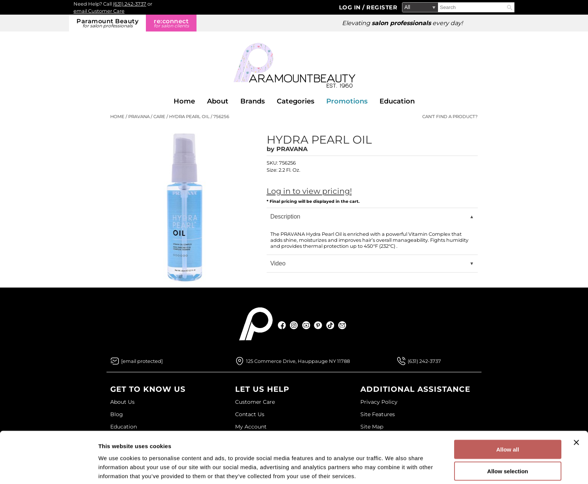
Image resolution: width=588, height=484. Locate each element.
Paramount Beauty (107, 23)
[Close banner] (576, 411)
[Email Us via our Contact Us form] (142, 361)
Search (509, 7)
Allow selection (507, 440)
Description (285, 216)
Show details (393, 469)
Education (397, 101)
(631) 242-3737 (129, 4)
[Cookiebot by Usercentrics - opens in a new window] (48, 469)
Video (278, 263)
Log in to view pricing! (309, 191)
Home (184, 101)
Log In (351, 7)
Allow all (507, 418)
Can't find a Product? (450, 116)
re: (171, 23)
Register (381, 7)
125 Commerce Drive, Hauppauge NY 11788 (298, 361)
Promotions (347, 101)
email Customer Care (99, 11)
